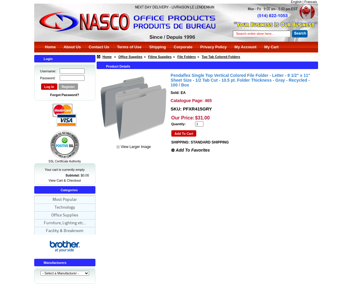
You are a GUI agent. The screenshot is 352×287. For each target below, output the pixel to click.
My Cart (271, 47)
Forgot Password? (64, 95)
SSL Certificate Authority (64, 160)
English (296, 2)
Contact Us (99, 47)
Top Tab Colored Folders (221, 57)
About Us (72, 47)
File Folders (186, 57)
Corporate (183, 47)
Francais (310, 2)
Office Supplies (64, 215)
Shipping (157, 47)
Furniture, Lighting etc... (65, 223)
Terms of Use (129, 47)
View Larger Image (136, 147)
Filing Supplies (160, 57)
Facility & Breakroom (64, 231)
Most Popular (65, 200)
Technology (65, 207)
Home (50, 47)
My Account (245, 47)
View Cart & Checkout (65, 180)
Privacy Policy (213, 47)
